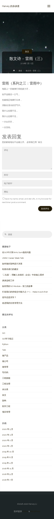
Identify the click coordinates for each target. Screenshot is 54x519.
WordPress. (35, 511)
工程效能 (6, 378)
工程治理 (6, 384)
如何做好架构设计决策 (12, 263)
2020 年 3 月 (7, 435)
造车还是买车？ (9, 297)
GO (3, 333)
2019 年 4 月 (7, 463)
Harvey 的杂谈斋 (10, 6)
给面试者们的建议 (10, 269)
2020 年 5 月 (7, 429)
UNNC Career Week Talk (13, 258)
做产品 (5, 355)
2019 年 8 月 (7, 457)
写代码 (5, 372)
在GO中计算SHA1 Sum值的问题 (16, 252)
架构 (4, 400)
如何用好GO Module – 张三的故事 (17, 286)
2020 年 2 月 (7, 440)
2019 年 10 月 (8, 451)
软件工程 (6, 406)
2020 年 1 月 (7, 446)
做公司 (5, 361)
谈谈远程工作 (8, 280)
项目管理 (6, 412)
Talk (4, 350)
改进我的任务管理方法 (12, 303)
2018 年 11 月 (8, 468)
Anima (25, 511)
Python (5, 344)
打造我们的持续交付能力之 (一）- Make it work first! (25, 292)
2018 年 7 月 (7, 480)
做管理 (5, 367)
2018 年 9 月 (7, 474)
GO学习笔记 (7, 339)
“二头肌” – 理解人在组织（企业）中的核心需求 (23, 275)
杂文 (27, 51)
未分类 (5, 389)
